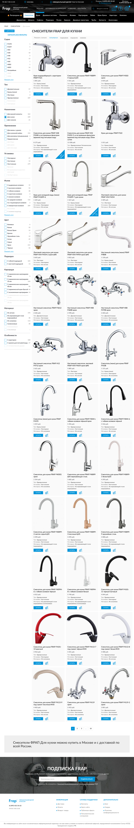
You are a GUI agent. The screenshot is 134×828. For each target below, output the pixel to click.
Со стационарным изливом (16, 203)
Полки (58, 20)
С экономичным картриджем (17, 292)
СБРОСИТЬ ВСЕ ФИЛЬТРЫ (17, 35)
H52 (8, 58)
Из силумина (11, 321)
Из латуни (10, 313)
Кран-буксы (102, 15)
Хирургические (12, 139)
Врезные (10, 167)
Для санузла (11, 120)
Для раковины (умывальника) (17, 136)
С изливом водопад (14, 211)
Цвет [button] (6, 220)
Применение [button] (10, 126)
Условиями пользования (86, 784)
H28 (8, 53)
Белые (9, 227)
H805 (9, 73)
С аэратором (11, 340)
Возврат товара (63, 810)
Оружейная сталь (13, 236)
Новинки (72, 8)
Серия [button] (7, 39)
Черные (10, 248)
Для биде (10, 142)
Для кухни (11, 117)
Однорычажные (13, 98)
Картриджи (83, 15)
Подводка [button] (9, 256)
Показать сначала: (40, 38)
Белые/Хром (11, 230)
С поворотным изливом (15, 205)
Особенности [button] (10, 335)
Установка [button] (9, 154)
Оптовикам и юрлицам (55, 8)
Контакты (82, 8)
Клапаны (123, 15)
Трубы (93, 20)
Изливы (73, 15)
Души (38, 15)
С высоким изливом (14, 188)
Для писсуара (12, 148)
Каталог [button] (40, 8)
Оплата (60, 807)
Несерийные (11, 70)
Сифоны (40, 20)
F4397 (9, 47)
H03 (8, 50)
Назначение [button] (9, 110)
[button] (105, 2)
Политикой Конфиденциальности (67, 784)
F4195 (9, 44)
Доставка (61, 804)
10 (91, 728)
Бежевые (10, 224)
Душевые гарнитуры (81, 20)
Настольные (11, 164)
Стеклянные (11, 330)
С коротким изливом (14, 194)
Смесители (29, 15)
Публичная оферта (87, 810)
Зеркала (67, 20)
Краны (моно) (12, 92)
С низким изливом (13, 197)
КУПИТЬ (38, 94)
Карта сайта (85, 807)
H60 (8, 61)
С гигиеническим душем (15, 346)
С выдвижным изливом (15, 185)
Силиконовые (12, 324)
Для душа (10, 145)
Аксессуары (113, 20)
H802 (9, 64)
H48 (8, 56)
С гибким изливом (13, 191)
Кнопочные (11, 101)
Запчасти (102, 20)
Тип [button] (6, 85)
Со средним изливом (14, 200)
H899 (9, 67)
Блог (106, 804)
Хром (9, 245)
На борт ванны (12, 175)
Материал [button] (9, 308)
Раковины (63, 15)
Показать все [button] (8, 80)
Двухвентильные (13, 89)
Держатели (21, 20)
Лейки (92, 15)
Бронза (9, 233)
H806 (9, 76)
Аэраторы (113, 15)
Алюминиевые (12, 327)
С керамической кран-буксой (17, 289)
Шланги (31, 20)
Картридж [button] (9, 270)
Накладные (11, 158)
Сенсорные (11, 104)
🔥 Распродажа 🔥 (14, 15)
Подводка (50, 20)
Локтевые (10, 95)
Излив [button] (7, 181)
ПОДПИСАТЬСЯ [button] (87, 779)
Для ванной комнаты (14, 114)
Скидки (107, 807)
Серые (9, 242)
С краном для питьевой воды (17, 343)
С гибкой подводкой (14, 261)
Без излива (11, 208)
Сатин (9, 239)
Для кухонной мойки (14, 133)
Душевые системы (50, 15)
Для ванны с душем (14, 130)
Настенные (11, 161)
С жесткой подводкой (15, 264)
